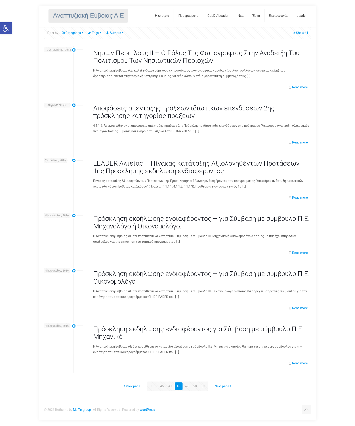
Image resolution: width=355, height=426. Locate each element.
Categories (73, 33)
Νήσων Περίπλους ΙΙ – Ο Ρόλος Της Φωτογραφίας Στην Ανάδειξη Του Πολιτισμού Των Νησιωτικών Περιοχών (196, 56)
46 (162, 386)
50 (195, 386)
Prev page (131, 386)
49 (187, 386)
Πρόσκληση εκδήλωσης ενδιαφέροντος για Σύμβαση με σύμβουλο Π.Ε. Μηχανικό (198, 332)
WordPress (147, 409)
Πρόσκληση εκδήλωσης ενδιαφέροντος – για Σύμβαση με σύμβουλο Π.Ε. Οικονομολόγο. (201, 277)
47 (170, 386)
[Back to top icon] (306, 409)
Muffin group (82, 409)
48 (178, 386)
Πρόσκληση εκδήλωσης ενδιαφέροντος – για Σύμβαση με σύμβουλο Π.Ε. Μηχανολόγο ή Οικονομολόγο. (201, 222)
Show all (300, 33)
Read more (300, 87)
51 (203, 386)
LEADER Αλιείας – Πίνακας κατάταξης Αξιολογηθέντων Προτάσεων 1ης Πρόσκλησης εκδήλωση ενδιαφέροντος (196, 167)
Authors (115, 33)
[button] (6, 28)
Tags (95, 33)
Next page (223, 386)
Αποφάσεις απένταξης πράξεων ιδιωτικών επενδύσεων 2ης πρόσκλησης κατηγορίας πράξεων (184, 112)
